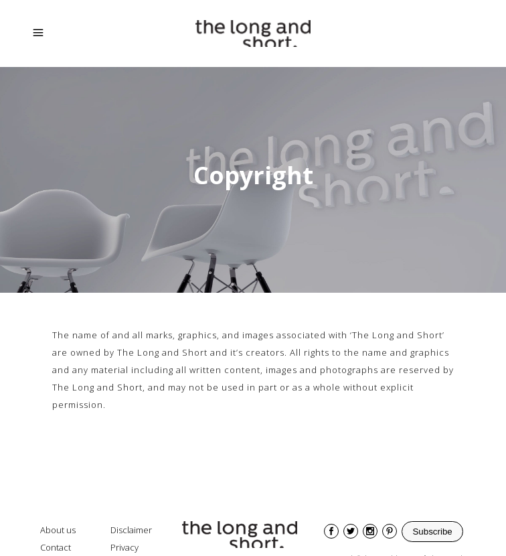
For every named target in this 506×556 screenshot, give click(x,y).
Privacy (124, 547)
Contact (55, 547)
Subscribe (432, 532)
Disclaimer (131, 530)
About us (58, 530)
